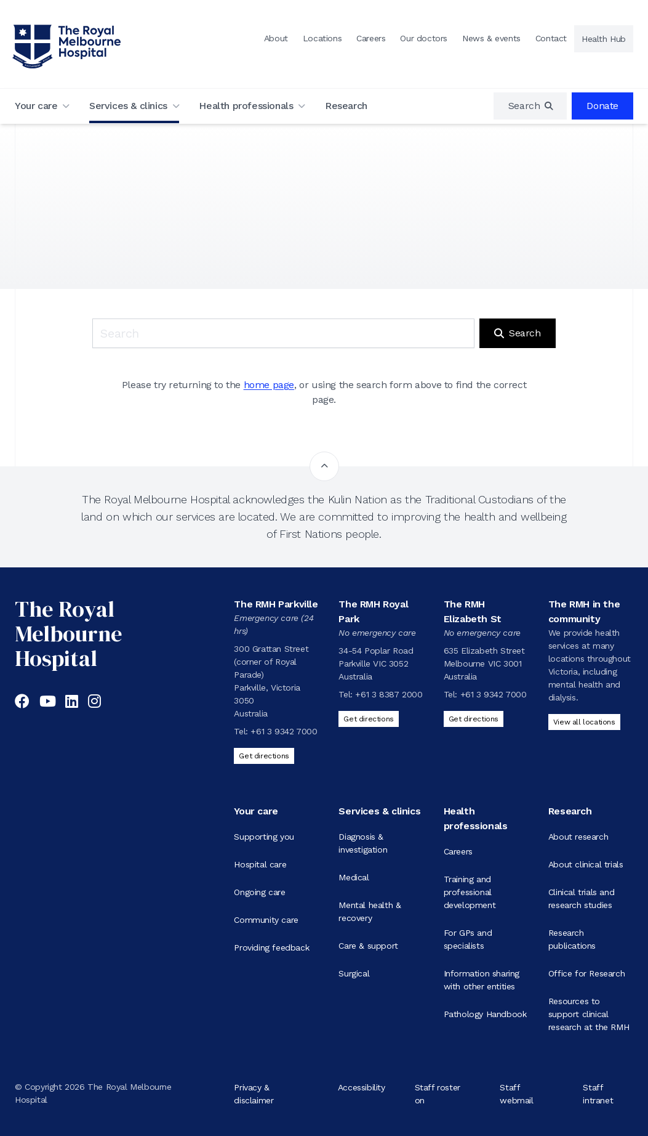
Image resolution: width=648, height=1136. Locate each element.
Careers (370, 38)
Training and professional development (470, 892)
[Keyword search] (283, 333)
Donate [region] (602, 106)
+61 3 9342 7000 (283, 731)
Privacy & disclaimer (253, 1093)
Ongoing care (259, 892)
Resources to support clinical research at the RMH (588, 1014)
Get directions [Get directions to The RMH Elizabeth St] (473, 719)
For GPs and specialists (468, 939)
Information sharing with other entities (481, 979)
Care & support (368, 946)
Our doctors (423, 38)
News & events (491, 38)
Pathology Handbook (485, 1014)
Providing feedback (271, 947)
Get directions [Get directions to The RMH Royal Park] (368, 719)
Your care (36, 106)
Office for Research (586, 973)
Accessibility (361, 1087)
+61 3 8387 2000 (388, 694)
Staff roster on (437, 1093)
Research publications (572, 939)
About (276, 38)
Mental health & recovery (369, 911)
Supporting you (264, 837)
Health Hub (604, 39)
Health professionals (246, 106)
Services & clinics (128, 106)
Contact (551, 38)
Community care (266, 920)
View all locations (584, 722)
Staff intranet (598, 1093)
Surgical (353, 973)
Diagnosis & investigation (362, 843)
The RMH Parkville (276, 604)
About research (578, 837)
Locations (322, 38)
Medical (353, 877)
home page (269, 385)
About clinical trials (585, 864)
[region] (530, 106)
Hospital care (260, 864)
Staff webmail (516, 1093)
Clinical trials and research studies (581, 898)
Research (346, 106)
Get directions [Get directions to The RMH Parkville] (264, 756)
